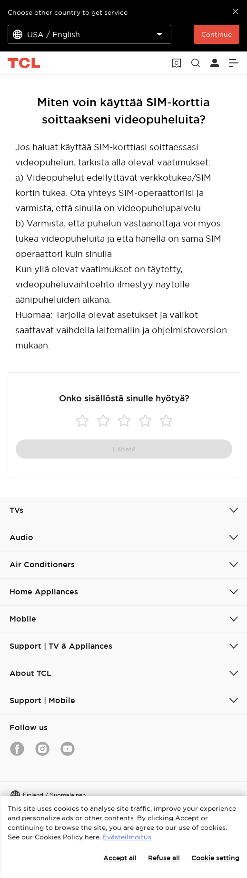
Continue (216, 34)
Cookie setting (215, 858)
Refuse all (164, 858)
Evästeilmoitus (127, 837)
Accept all (120, 858)
